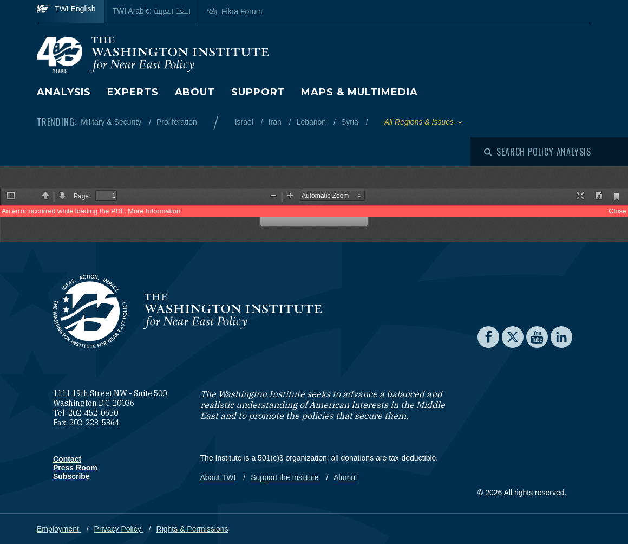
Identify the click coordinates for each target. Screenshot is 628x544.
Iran (276, 122)
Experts (132, 92)
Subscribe (71, 476)
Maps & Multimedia (359, 92)
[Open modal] (537, 151)
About (195, 92)
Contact (67, 459)
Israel (245, 122)
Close (617, 211)
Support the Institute (285, 477)
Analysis (64, 92)
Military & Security (112, 122)
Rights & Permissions (192, 528)
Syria (351, 122)
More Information (154, 211)
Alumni (345, 477)
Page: (82, 196)
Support (258, 92)
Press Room (75, 467)
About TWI (219, 477)
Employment (59, 528)
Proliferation (176, 122)
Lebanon (312, 122)
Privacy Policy (118, 528)
